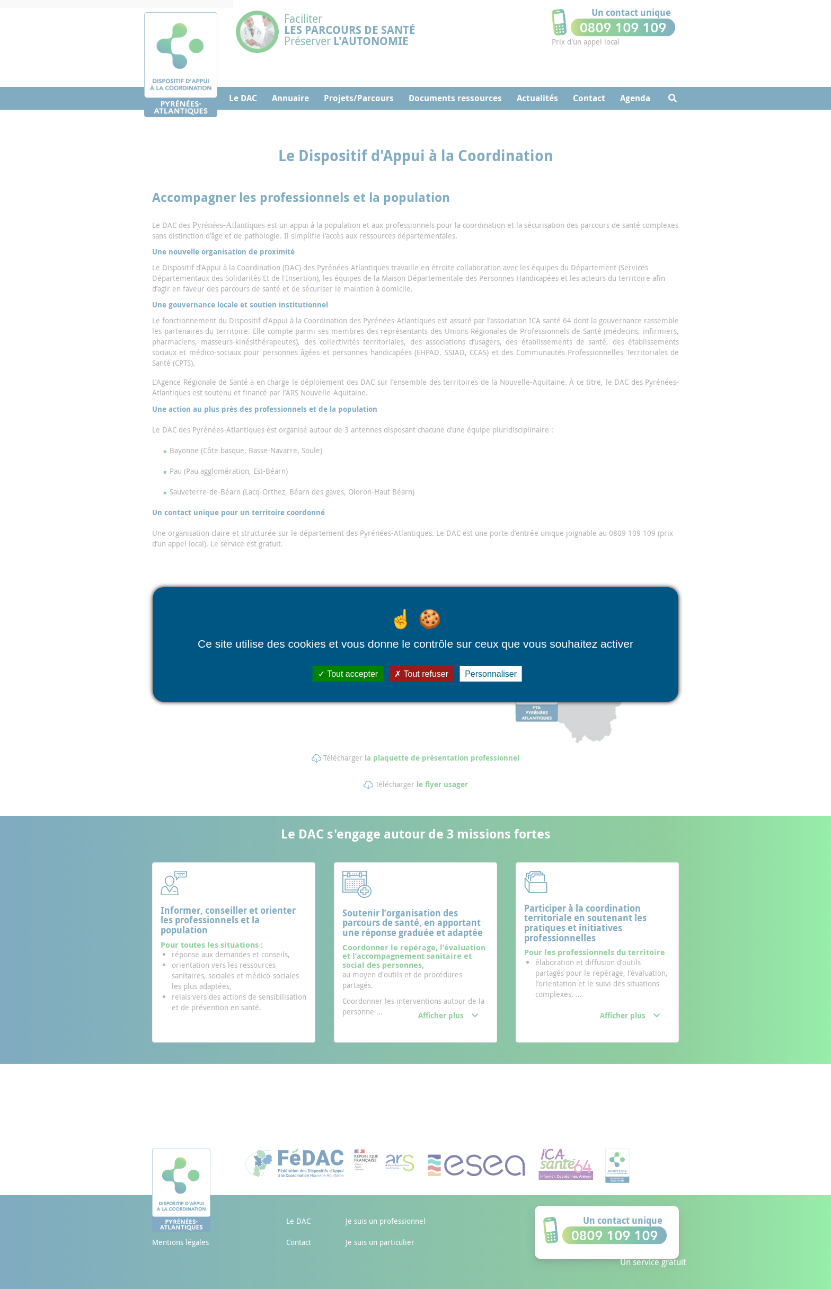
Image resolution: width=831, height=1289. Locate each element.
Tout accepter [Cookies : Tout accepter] (348, 673)
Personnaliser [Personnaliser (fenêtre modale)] (491, 673)
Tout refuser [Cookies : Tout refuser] (421, 673)
